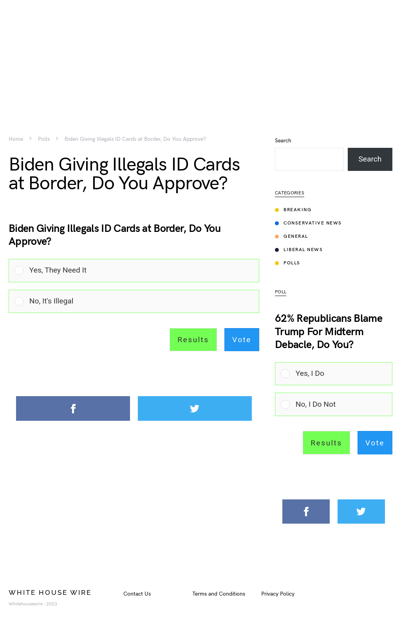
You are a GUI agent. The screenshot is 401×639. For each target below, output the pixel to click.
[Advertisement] (200, 54)
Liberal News (299, 250)
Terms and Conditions (218, 594)
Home (16, 139)
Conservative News (308, 223)
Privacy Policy (277, 594)
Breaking (293, 210)
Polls (44, 139)
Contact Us (137, 594)
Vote (241, 339)
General (291, 236)
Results (193, 339)
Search (283, 141)
